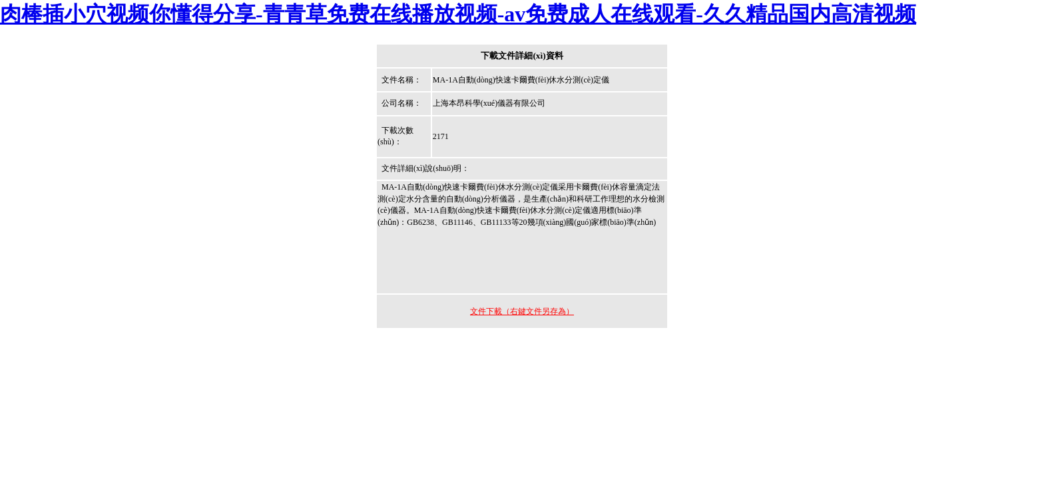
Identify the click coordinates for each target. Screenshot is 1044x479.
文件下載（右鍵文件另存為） (522, 311)
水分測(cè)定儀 (532, 187)
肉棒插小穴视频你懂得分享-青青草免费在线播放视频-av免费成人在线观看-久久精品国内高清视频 (458, 14)
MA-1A (426, 210)
